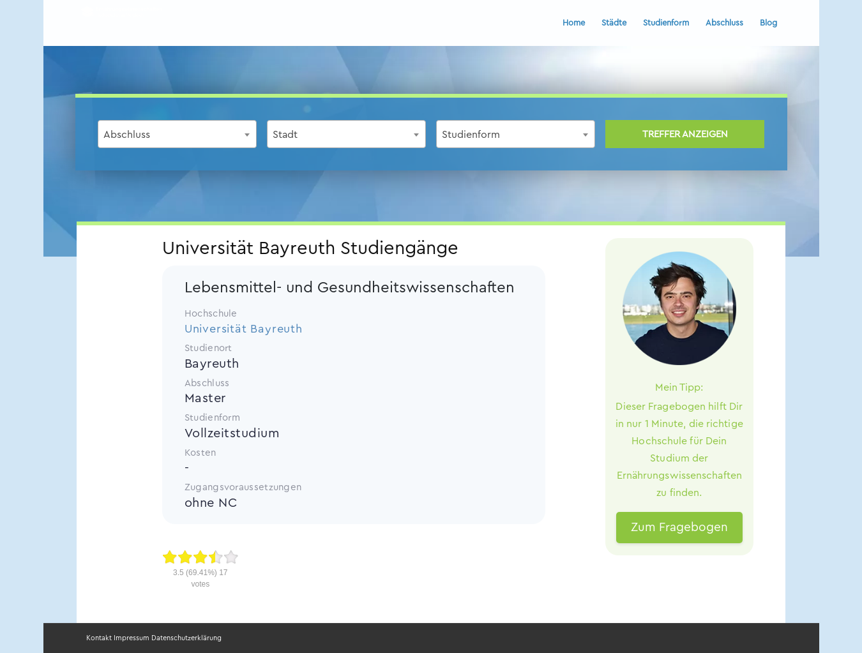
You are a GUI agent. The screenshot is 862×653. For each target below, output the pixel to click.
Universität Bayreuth (244, 328)
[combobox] (177, 134)
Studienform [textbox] (471, 135)
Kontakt (99, 638)
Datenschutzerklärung (186, 638)
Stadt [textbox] (285, 135)
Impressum (131, 638)
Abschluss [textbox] (126, 135)
